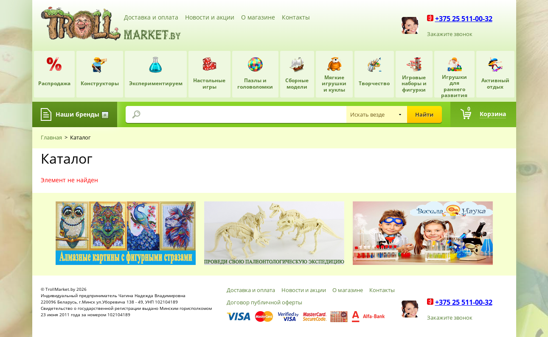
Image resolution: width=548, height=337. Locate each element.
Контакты (296, 17)
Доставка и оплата (151, 17)
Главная (51, 137)
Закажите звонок (449, 34)
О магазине (258, 17)
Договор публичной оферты (264, 302)
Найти (424, 114)
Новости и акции (209, 17)
